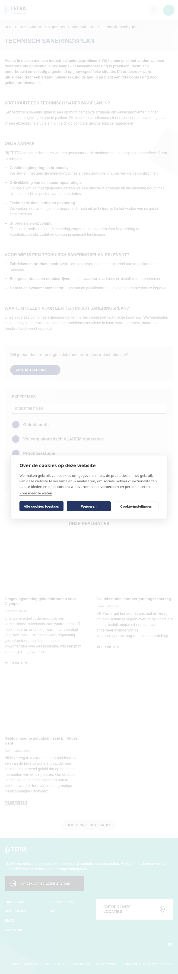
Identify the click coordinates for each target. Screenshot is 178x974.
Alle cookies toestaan (41, 506)
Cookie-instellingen (136, 506)
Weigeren (88, 506)
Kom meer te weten (35, 493)
